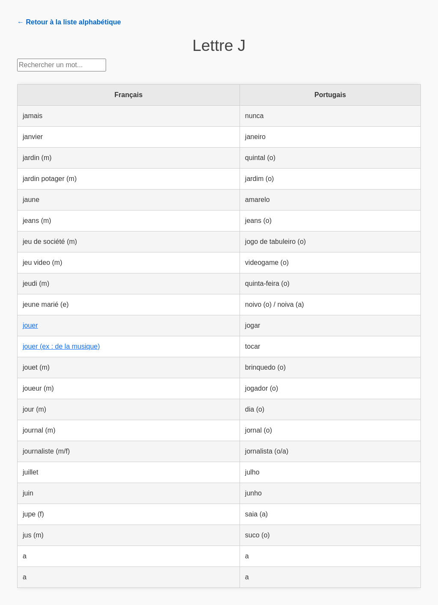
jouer (30, 325)
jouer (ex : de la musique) (61, 346)
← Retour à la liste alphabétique (69, 22)
